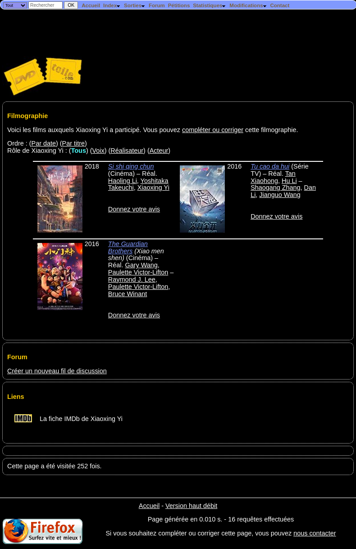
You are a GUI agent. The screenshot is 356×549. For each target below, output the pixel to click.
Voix (98, 150)
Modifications (248, 5)
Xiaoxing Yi (153, 187)
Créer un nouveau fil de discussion (57, 371)
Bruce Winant (127, 293)
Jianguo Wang (279, 194)
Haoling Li (122, 180)
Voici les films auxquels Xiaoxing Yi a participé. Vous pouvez (94, 129)
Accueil (91, 5)
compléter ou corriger (212, 129)
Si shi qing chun (131, 166)
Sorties (135, 5)
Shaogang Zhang (275, 187)
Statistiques (209, 5)
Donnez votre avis (134, 209)
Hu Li (289, 180)
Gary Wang (141, 265)
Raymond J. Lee (131, 279)
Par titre (73, 143)
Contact (279, 5)
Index (112, 5)
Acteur (159, 150)
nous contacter (314, 533)
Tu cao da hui (270, 166)
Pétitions (179, 5)
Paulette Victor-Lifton (138, 272)
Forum (157, 5)
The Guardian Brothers (128, 247)
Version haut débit (191, 505)
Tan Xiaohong (273, 177)
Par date (44, 143)
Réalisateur (126, 150)
